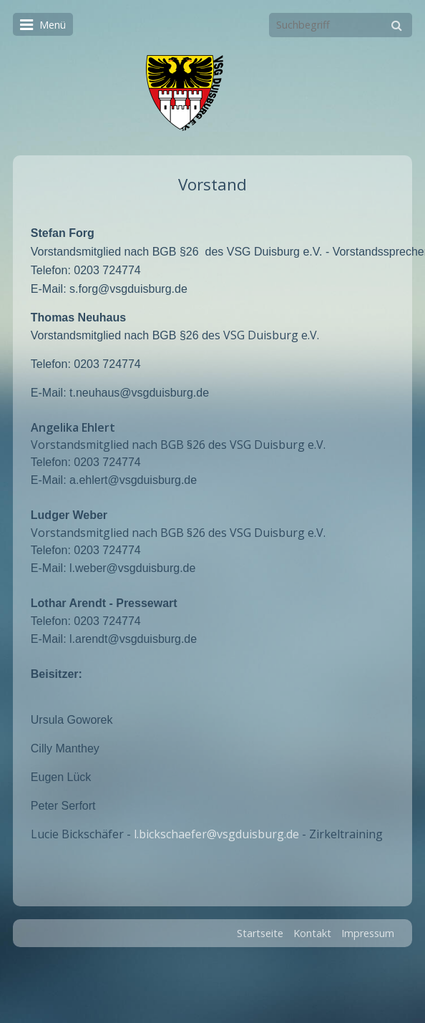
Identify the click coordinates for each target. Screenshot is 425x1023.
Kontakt (312, 926)
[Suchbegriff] (340, 25)
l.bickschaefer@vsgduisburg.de (216, 827)
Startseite (260, 926)
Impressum (367, 926)
